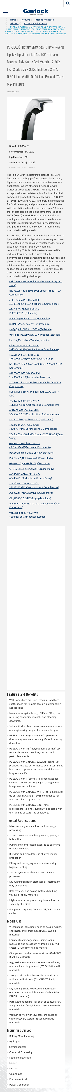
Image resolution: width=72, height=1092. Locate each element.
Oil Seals (14, 23)
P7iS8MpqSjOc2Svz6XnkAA (31, 458)
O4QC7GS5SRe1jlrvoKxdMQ (31, 468)
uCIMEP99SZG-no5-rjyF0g (29, 323)
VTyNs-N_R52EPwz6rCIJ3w (34, 334)
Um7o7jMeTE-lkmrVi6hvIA (30, 340)
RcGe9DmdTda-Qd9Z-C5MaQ (31, 452)
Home (13, 20)
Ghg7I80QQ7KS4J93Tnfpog (30, 498)
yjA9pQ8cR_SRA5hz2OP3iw (30, 329)
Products (25, 20)
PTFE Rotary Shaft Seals (35, 23)
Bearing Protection (44, 20)
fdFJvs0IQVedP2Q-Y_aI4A (29, 318)
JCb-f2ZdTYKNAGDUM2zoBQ (31, 492)
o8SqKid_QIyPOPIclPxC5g (29, 463)
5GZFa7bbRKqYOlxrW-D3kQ (31, 419)
